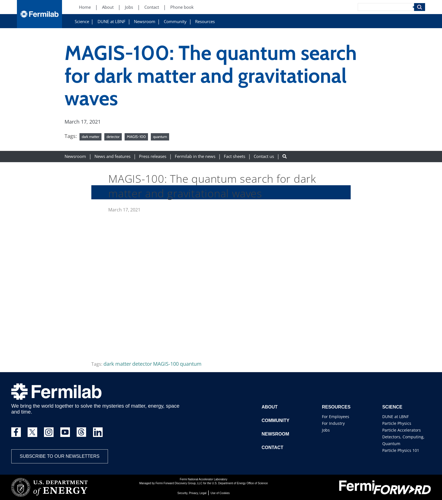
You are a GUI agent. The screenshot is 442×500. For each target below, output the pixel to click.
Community (175, 21)
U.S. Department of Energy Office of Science (240, 483)
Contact (272, 447)
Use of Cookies (220, 493)
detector (113, 136)
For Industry (333, 423)
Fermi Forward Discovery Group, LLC (179, 483)
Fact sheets (234, 156)
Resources (205, 21)
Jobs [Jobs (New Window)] (129, 7)
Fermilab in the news (195, 156)
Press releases (152, 156)
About (270, 407)
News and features (112, 156)
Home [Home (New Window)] (85, 7)
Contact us (264, 156)
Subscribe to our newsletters (60, 456)
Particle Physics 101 (400, 450)
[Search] (386, 7)
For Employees (335, 416)
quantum (160, 136)
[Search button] (284, 156)
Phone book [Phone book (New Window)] (182, 7)
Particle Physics (396, 423)
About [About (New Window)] (108, 7)
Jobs (326, 430)
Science (82, 21)
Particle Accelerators (401, 430)
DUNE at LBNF (111, 21)
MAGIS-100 (136, 136)
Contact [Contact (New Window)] (151, 7)
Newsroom (144, 21)
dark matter (90, 136)
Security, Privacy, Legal (191, 493)
